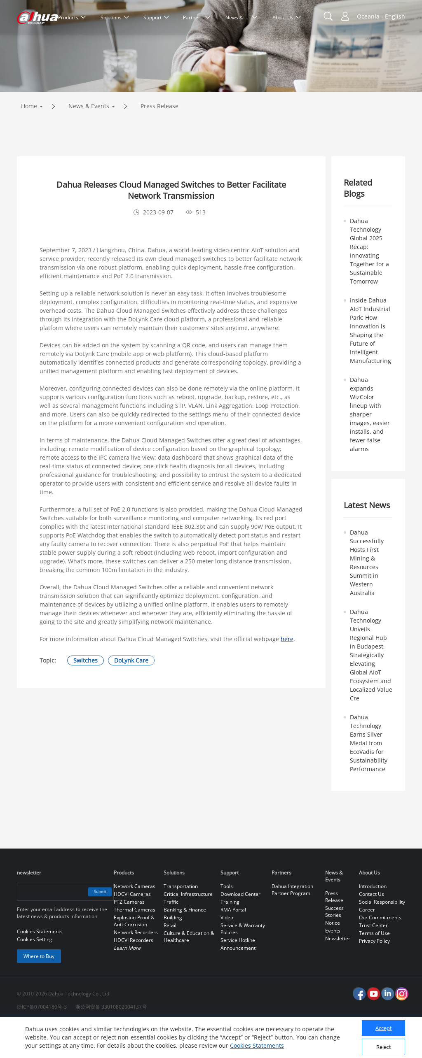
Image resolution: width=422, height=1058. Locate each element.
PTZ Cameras (129, 936)
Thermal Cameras (134, 944)
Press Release (159, 140)
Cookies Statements (257, 1045)
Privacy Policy (374, 975)
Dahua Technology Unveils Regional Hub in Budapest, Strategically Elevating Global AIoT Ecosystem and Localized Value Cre (371, 689)
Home (29, 140)
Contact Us (371, 928)
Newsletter (337, 973)
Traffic (171, 936)
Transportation (181, 920)
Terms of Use (374, 967)
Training (229, 936)
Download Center (240, 928)
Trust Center (373, 959)
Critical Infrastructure (188, 928)
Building (173, 952)
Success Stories (334, 946)
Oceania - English (381, 16)
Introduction (373, 920)
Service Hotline (237, 974)
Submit (94, 926)
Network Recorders (136, 966)
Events (332, 965)
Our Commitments (380, 952)
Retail (170, 959)
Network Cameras (134, 920)
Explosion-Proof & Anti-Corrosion (134, 956)
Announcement (238, 982)
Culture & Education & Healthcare (189, 971)
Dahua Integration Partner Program (292, 924)
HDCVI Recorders (133, 974)
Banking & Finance (185, 944)
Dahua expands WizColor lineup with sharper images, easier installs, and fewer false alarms (370, 448)
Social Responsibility (382, 936)
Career (367, 944)
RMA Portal (233, 944)
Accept (383, 1028)
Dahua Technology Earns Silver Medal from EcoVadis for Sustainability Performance (368, 777)
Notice (332, 957)
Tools (226, 920)
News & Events (88, 140)
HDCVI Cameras (132, 928)
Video (226, 952)
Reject (383, 1047)
